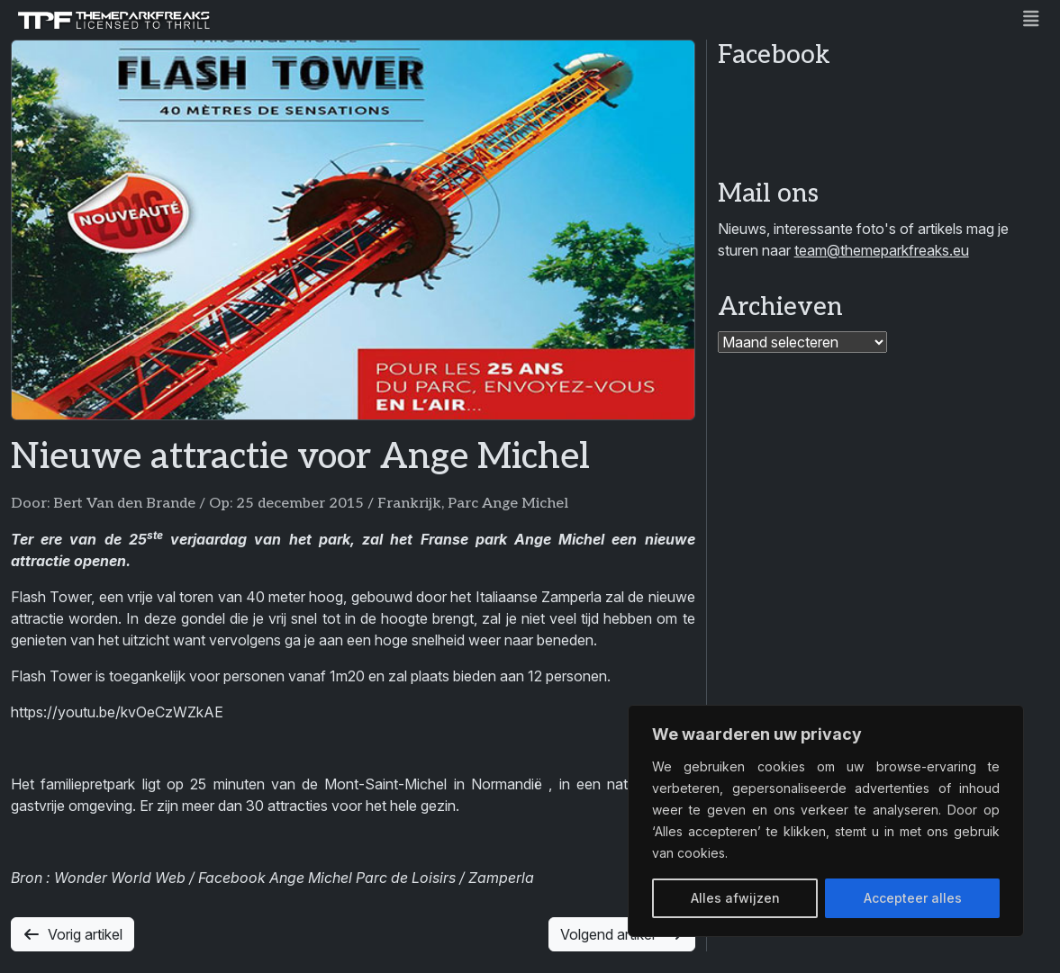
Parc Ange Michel (508, 503)
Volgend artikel (622, 934)
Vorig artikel (72, 934)
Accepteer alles (913, 897)
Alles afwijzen (735, 897)
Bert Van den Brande (124, 503)
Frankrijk (409, 503)
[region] (826, 821)
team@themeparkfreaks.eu (881, 250)
